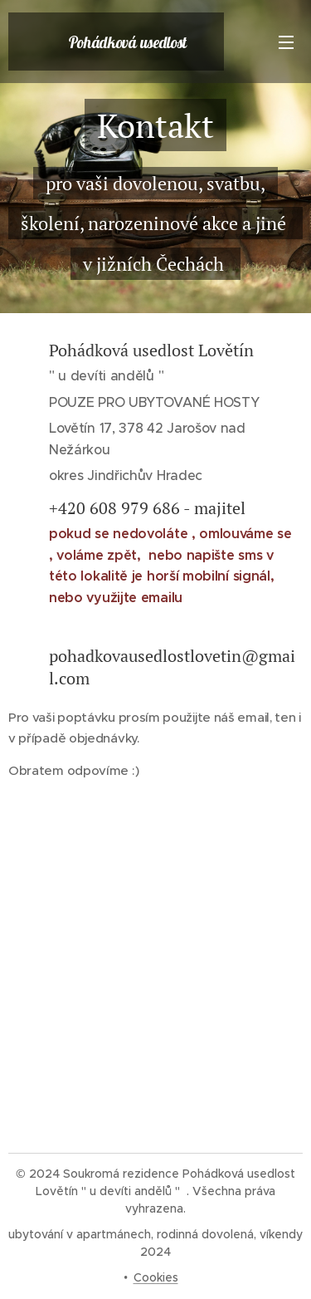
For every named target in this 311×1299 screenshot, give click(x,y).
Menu (286, 42)
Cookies (156, 1277)
